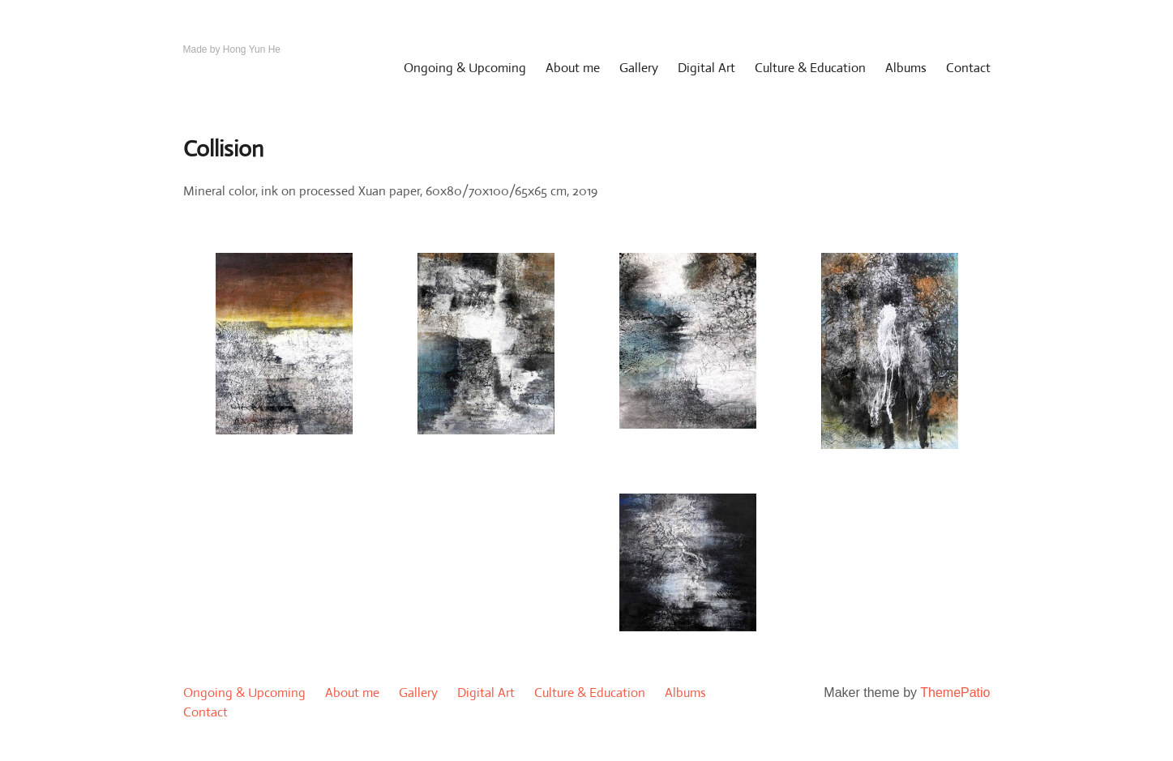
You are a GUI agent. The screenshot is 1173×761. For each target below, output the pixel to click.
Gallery (638, 67)
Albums (906, 67)
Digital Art (706, 67)
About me (573, 67)
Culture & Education (810, 67)
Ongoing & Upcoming (465, 67)
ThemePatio (955, 692)
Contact (968, 67)
